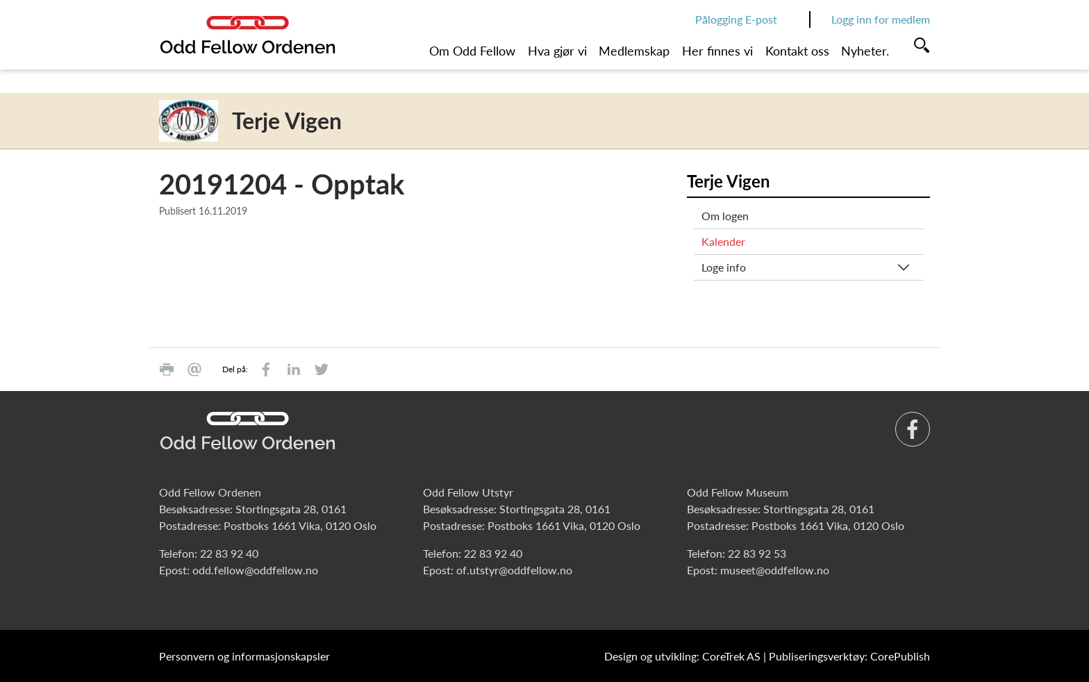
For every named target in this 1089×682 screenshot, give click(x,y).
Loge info (723, 267)
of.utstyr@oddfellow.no (514, 569)
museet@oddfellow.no (774, 569)
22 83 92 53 (757, 553)
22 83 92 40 (229, 553)
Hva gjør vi (557, 50)
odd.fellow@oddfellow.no (255, 569)
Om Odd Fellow (472, 50)
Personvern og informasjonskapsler (244, 656)
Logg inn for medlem (880, 19)
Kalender (723, 241)
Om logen (725, 215)
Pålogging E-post (736, 19)
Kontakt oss (797, 50)
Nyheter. (865, 50)
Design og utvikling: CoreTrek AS (682, 656)
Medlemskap (634, 50)
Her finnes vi (717, 50)
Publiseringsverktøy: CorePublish (849, 656)
